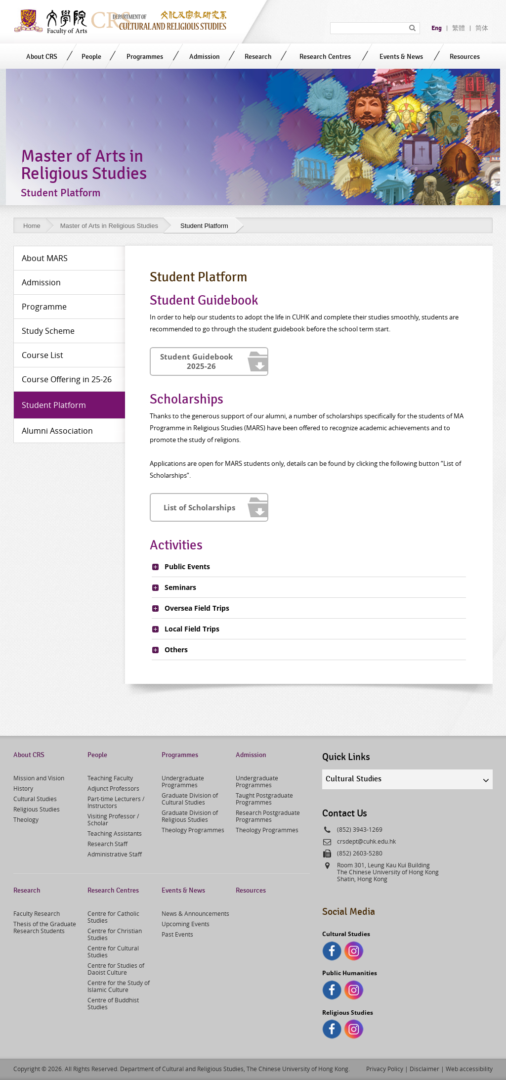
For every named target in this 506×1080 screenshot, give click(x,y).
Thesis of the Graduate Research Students (44, 927)
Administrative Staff (114, 854)
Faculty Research (36, 913)
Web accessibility (469, 1069)
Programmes (144, 56)
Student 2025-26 (199, 361)
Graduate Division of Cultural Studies (190, 798)
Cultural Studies (35, 799)
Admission (204, 56)
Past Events (177, 934)
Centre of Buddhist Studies (113, 1003)
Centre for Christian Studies (114, 934)
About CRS (41, 56)
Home (32, 225)
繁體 (458, 28)
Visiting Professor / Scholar (113, 819)
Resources (465, 56)
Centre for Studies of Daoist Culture (115, 968)
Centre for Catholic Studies (113, 916)
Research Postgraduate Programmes (268, 816)
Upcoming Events (186, 924)
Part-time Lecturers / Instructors (115, 802)
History (23, 788)
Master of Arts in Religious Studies (109, 225)
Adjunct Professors (113, 788)
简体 (481, 28)
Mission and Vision (38, 778)
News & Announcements (195, 913)
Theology (26, 819)
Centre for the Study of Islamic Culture (118, 986)
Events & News (401, 56)
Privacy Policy (384, 1069)
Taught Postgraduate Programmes (264, 798)
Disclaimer (424, 1069)
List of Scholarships (199, 507)
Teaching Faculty (110, 778)
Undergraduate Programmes (183, 781)
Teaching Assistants (114, 833)
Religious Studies (36, 809)
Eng (436, 28)
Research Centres (325, 56)
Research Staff (107, 844)
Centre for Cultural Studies (113, 951)
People (91, 56)
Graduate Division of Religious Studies (190, 816)
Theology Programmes (193, 830)
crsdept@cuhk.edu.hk (366, 841)
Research (258, 56)
